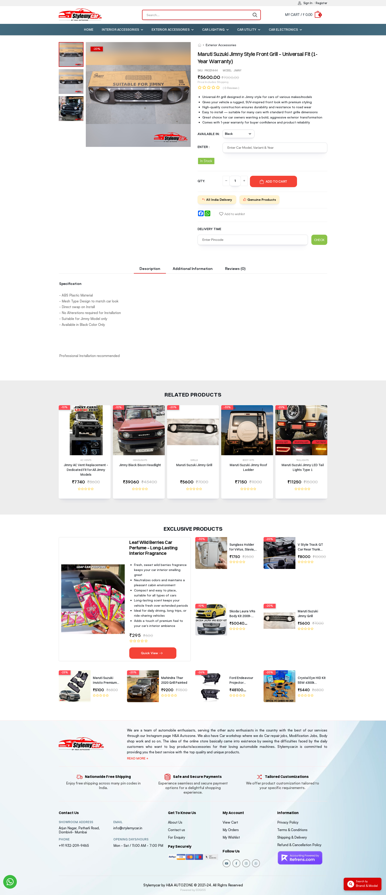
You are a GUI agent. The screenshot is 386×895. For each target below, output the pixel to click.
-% (96, 48)
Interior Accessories (120, 30)
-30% (201, 539)
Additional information (193, 268)
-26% (201, 672)
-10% (64, 407)
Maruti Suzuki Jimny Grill (194, 465)
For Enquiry (176, 837)
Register (321, 3)
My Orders (231, 830)
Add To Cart (273, 181)
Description (150, 268)
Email (117, 822)
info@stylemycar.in (127, 828)
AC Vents (85, 460)
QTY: (201, 181)
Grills (194, 460)
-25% (281, 407)
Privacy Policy (287, 822)
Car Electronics (283, 30)
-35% (227, 407)
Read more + (137, 758)
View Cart (230, 822)
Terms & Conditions (292, 830)
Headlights (140, 460)
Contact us (176, 830)
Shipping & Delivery (292, 837)
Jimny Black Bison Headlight (140, 465)
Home (88, 30)
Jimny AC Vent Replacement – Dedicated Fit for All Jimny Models (86, 470)
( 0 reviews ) (231, 87)
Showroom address (76, 822)
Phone (64, 839)
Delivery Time (209, 229)
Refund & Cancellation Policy (299, 845)
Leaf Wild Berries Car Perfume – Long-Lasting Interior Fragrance (153, 547)
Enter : (204, 147)
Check (319, 240)
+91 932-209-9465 (74, 845)
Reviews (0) (235, 268)
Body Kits (248, 460)
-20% (173, 407)
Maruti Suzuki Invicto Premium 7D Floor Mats (105, 682)
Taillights (302, 460)
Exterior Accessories (171, 30)
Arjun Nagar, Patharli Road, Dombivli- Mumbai (79, 830)
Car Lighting (213, 30)
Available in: (209, 134)
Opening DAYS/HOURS (130, 839)
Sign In (305, 3)
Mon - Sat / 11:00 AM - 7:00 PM (138, 845)
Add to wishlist (232, 214)
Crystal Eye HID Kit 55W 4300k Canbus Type (312, 682)
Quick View (152, 653)
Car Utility (246, 30)
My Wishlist (231, 837)
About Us (175, 822)
